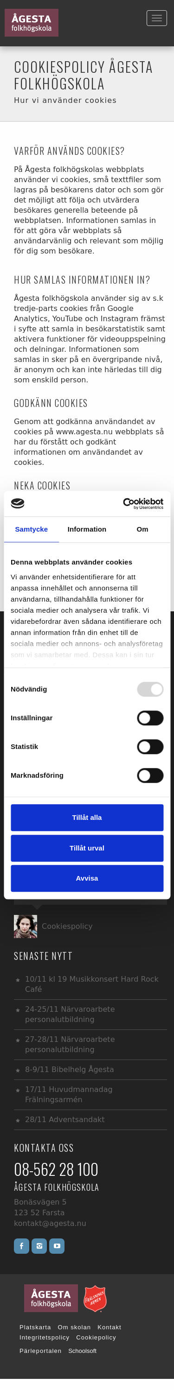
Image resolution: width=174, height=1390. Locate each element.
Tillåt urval (87, 848)
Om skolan (74, 1327)
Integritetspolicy (44, 1337)
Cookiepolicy (96, 1337)
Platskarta (35, 1327)
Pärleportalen (40, 1351)
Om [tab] (142, 529)
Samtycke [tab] (31, 529)
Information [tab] (87, 529)
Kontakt (109, 1327)
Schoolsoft (82, 1351)
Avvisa (87, 878)
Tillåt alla (87, 817)
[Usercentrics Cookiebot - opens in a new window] (123, 504)
